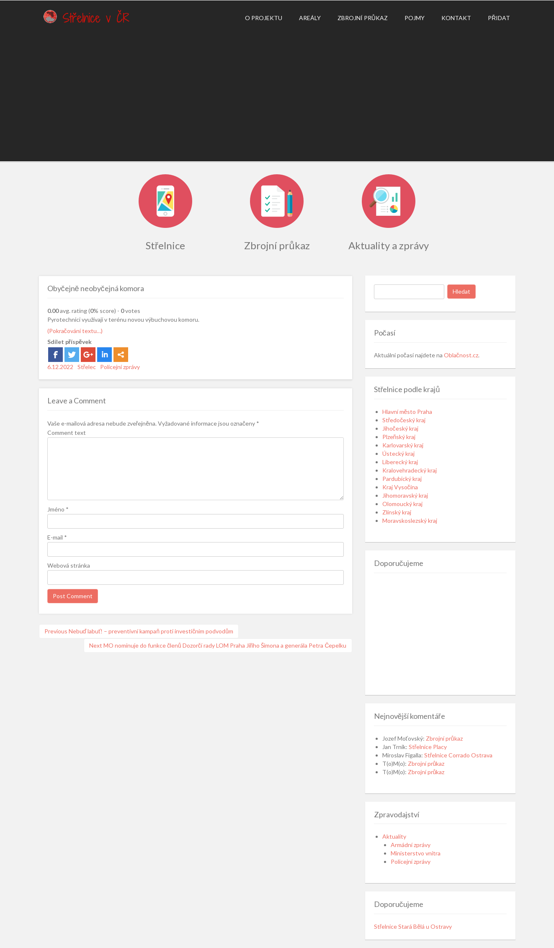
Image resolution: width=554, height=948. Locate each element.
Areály (310, 17)
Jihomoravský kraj (405, 495)
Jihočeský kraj (400, 428)
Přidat (499, 17)
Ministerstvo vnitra (416, 853)
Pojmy (415, 17)
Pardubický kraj (402, 478)
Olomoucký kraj (402, 503)
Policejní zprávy (120, 366)
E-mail (57, 537)
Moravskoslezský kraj (409, 520)
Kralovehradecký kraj (409, 470)
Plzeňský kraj (399, 436)
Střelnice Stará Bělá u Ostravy (413, 926)
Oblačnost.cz (461, 355)
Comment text (66, 432)
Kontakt (456, 17)
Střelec (86, 366)
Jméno (58, 509)
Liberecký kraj (400, 461)
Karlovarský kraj (402, 445)
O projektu (263, 17)
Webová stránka (68, 565)
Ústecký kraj (398, 453)
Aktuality (394, 836)
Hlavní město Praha (407, 411)
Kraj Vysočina (400, 487)
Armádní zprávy (410, 844)
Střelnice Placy (428, 746)
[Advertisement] (277, 94)
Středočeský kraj (404, 420)
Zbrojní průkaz (363, 17)
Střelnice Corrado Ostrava (458, 755)
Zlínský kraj (396, 512)
